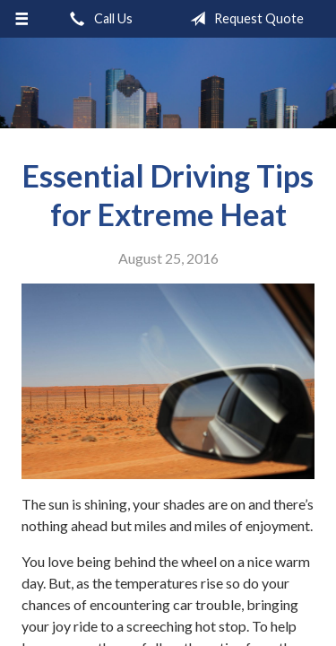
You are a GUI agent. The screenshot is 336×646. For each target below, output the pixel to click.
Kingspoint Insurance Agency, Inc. (168, 83)
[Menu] (22, 19)
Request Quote (243, 19)
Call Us (98, 19)
